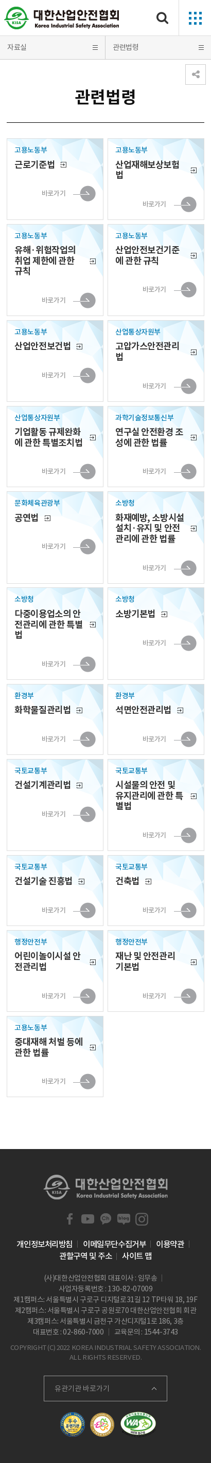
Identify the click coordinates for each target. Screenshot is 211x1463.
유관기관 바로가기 (82, 1388)
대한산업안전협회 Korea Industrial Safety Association (61, 18)
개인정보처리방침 (44, 1244)
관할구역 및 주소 (85, 1256)
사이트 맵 (137, 1256)
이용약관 (170, 1244)
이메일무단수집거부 (114, 1244)
